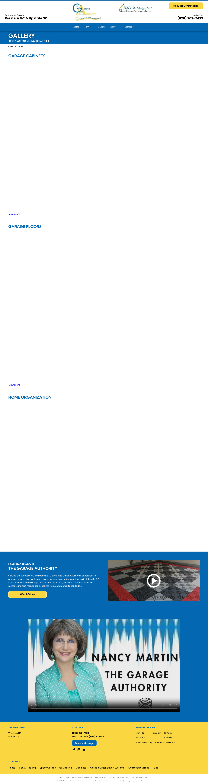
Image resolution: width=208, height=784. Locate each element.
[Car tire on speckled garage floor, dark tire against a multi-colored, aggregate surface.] (104, 287)
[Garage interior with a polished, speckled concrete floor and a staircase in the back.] (104, 249)
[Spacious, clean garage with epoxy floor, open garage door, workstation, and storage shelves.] (66, 363)
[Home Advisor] (27, 529)
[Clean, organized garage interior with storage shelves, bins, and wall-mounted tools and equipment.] (180, 249)
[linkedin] (84, 750)
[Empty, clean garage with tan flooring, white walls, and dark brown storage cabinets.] (27, 249)
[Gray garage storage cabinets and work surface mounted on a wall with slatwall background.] (180, 116)
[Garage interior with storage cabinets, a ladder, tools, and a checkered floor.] (27, 78)
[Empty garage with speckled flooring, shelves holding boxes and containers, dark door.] (27, 363)
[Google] (104, 529)
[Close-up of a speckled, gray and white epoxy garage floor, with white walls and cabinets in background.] (180, 363)
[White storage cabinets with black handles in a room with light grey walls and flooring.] (142, 78)
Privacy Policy (64, 777)
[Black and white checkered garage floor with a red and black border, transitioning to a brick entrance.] (66, 287)
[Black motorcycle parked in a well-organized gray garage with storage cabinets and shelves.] (142, 116)
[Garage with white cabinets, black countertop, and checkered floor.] (66, 78)
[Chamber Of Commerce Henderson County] (66, 529)
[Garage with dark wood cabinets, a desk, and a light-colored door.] (180, 193)
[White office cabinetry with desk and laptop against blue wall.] (27, 496)
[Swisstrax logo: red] (180, 542)
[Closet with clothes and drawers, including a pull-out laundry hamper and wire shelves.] (180, 458)
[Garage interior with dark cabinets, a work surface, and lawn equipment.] (142, 155)
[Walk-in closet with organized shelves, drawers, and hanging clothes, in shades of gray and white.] (104, 458)
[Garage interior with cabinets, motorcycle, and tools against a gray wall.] (142, 193)
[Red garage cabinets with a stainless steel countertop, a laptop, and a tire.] (66, 116)
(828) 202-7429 (190, 18)
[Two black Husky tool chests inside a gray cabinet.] (27, 155)
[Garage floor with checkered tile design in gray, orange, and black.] (180, 287)
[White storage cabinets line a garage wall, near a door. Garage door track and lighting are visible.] (104, 116)
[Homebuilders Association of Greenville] (142, 529)
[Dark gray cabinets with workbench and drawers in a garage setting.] (27, 193)
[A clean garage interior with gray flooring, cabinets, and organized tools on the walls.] (66, 325)
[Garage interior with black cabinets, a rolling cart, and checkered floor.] (104, 193)
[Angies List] (104, 542)
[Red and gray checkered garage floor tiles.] (142, 249)
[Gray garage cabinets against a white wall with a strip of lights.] (27, 116)
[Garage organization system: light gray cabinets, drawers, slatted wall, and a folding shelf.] (66, 155)
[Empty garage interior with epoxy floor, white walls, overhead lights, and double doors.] (104, 325)
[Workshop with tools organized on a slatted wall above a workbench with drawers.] (180, 78)
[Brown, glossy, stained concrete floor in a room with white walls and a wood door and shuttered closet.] (180, 325)
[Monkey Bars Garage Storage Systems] (180, 529)
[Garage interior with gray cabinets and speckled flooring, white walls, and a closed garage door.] (104, 363)
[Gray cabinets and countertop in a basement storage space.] (104, 155)
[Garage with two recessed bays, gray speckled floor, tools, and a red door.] (142, 363)
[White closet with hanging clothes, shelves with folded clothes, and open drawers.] (66, 420)
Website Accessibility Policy (139, 777)
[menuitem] (76, 26)
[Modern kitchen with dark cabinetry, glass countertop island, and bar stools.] (142, 458)
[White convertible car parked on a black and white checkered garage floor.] (27, 325)
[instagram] (79, 750)
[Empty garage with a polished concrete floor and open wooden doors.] (66, 249)
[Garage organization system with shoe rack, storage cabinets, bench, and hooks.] (104, 420)
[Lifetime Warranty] (27, 542)
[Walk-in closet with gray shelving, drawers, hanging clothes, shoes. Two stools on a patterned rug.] (27, 458)
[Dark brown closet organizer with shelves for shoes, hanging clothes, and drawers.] (180, 420)
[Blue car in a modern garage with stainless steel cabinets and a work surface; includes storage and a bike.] (66, 193)
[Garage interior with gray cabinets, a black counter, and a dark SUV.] (104, 78)
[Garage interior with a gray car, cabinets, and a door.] (27, 287)
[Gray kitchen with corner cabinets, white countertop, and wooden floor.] (66, 458)
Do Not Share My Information (82, 777)
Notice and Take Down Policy (118, 777)
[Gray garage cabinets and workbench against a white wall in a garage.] (142, 287)
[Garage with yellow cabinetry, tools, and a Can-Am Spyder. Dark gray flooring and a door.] (180, 155)
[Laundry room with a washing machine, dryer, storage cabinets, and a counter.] (142, 420)
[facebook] (74, 750)
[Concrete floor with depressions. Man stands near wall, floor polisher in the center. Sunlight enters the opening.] (142, 325)
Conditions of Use (100, 777)
